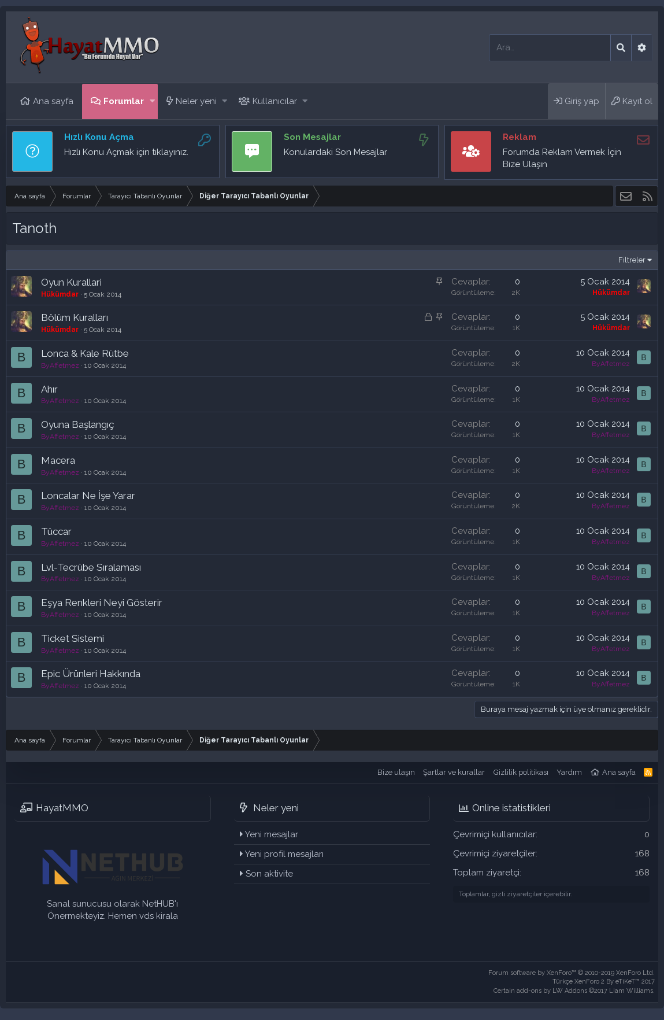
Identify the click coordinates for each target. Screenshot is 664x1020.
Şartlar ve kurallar (454, 772)
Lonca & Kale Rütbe (85, 353)
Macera (58, 460)
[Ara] (549, 48)
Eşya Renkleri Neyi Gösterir (101, 602)
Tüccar (56, 531)
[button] (152, 101)
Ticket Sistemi (72, 638)
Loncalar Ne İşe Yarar (88, 495)
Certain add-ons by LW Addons (574, 991)
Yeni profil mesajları (284, 854)
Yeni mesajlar (271, 834)
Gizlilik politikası (521, 772)
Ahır (49, 389)
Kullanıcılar (275, 101)
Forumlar (123, 101)
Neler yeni (196, 101)
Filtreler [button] (632, 260)
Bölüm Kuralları (74, 317)
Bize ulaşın (396, 772)
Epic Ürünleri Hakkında (90, 673)
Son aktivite (269, 874)
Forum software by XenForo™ (571, 973)
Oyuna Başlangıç (77, 424)
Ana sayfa (53, 101)
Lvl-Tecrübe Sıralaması (91, 567)
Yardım (569, 772)
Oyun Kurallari (71, 282)
